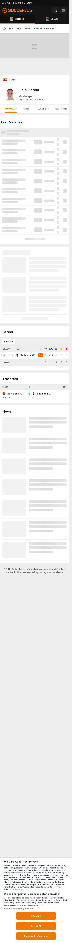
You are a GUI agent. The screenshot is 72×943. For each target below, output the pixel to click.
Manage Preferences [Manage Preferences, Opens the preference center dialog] (36, 936)
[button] (55, 10)
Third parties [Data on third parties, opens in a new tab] (17, 889)
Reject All (35, 926)
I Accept (36, 916)
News (25, 108)
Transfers (42, 108)
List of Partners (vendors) (19, 908)
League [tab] (8, 341)
